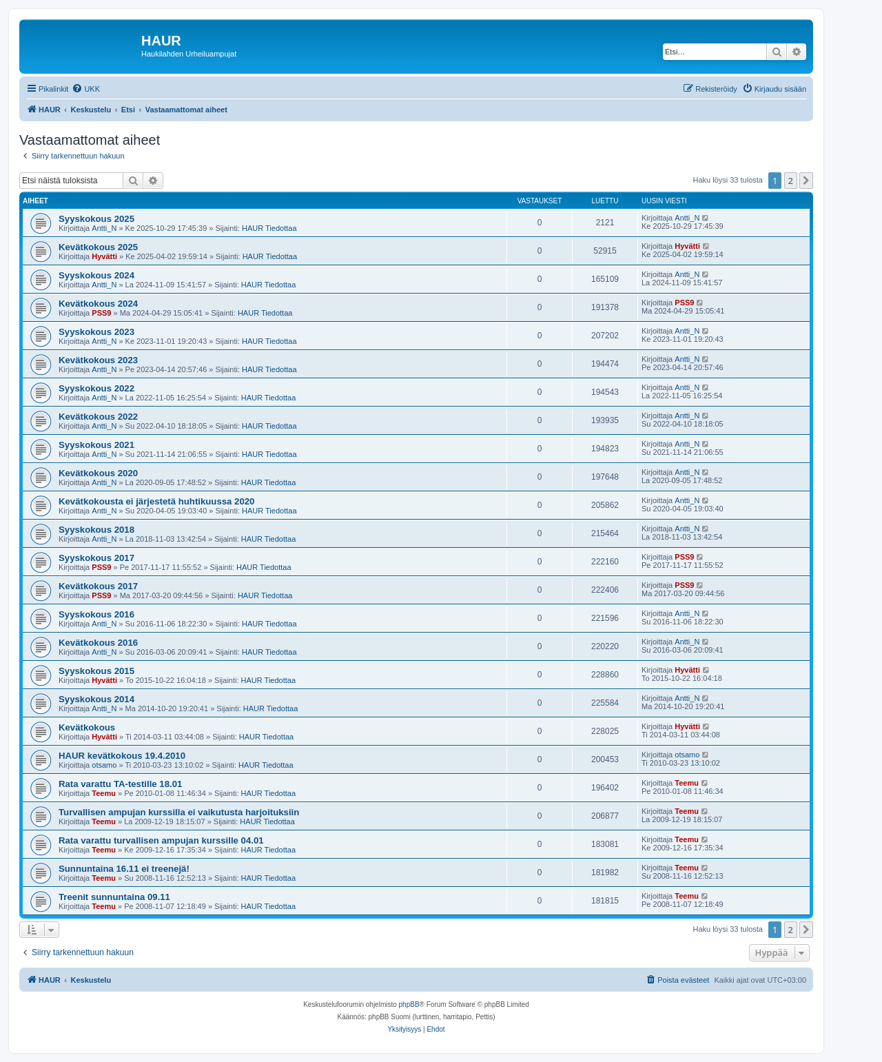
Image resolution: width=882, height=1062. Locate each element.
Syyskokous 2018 (96, 529)
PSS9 (101, 313)
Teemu (104, 793)
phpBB (409, 1004)
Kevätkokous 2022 (98, 416)
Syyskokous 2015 (96, 671)
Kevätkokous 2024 (98, 303)
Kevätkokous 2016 (98, 642)
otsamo (104, 765)
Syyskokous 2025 (96, 219)
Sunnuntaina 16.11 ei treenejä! (124, 869)
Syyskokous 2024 (96, 275)
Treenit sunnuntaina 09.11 (114, 897)
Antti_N (104, 228)
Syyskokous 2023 (96, 332)
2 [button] (790, 180)
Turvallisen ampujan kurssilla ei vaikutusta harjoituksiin (179, 812)
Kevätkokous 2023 (98, 360)
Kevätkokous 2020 (98, 473)
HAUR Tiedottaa (269, 228)
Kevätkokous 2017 (98, 586)
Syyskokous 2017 (96, 558)
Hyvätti (104, 256)
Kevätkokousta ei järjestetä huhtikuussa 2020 (156, 501)
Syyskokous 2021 (96, 445)
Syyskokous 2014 (96, 699)
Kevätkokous (87, 727)
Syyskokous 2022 (96, 388)
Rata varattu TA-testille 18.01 (120, 784)
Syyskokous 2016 (96, 614)
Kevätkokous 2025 (98, 247)
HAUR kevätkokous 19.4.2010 (122, 755)
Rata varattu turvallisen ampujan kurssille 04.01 (161, 840)
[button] (806, 180)
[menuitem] (86, 89)
